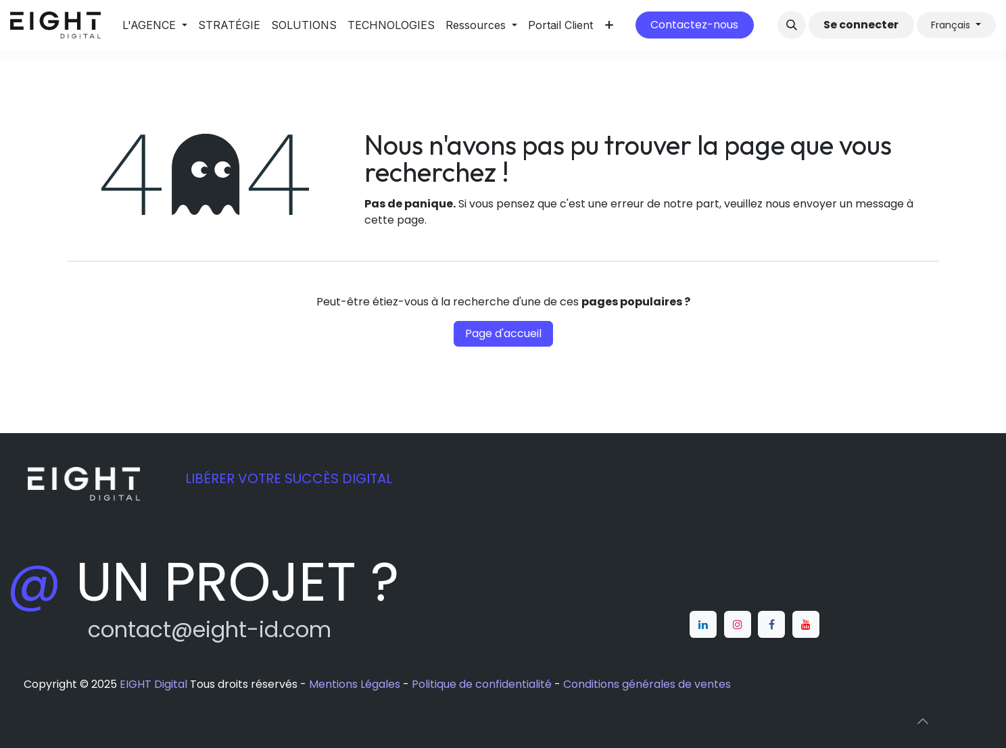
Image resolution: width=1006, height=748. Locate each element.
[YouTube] (805, 624)
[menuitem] (155, 25)
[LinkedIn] (703, 624)
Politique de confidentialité (482, 684)
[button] (791, 25)
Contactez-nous (694, 24)
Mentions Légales (354, 684)
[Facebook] (771, 624)
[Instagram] (737, 624)
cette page (394, 220)
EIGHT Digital (153, 684)
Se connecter (861, 24)
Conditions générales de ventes (647, 684)
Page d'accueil (503, 333)
